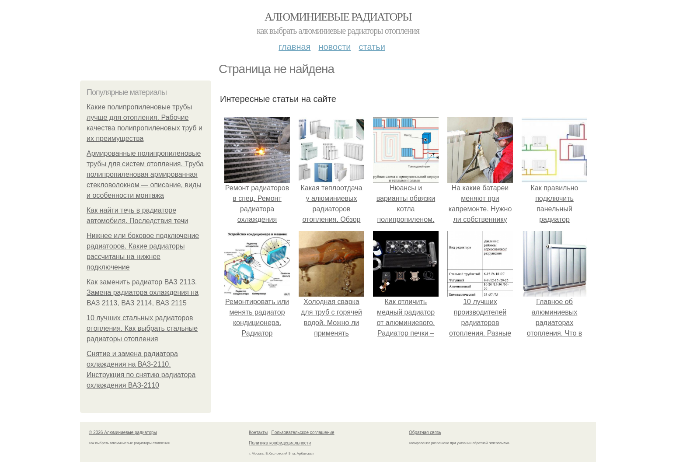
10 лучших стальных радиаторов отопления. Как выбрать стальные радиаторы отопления (142, 328)
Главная (294, 47)
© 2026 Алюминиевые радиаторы (123, 432)
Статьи (372, 47)
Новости (334, 47)
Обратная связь (425, 432)
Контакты (258, 432)
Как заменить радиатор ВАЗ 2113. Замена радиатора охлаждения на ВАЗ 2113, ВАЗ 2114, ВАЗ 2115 (143, 292)
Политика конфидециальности (280, 443)
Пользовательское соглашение (303, 432)
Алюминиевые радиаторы (338, 16)
